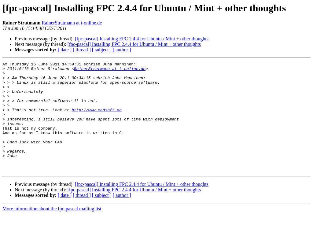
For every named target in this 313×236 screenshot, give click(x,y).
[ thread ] (82, 49)
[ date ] (65, 49)
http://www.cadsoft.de (97, 120)
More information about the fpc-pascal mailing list (51, 230)
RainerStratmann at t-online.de (72, 22)
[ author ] (122, 49)
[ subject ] (102, 49)
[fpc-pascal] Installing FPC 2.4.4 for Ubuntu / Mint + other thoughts (141, 38)
